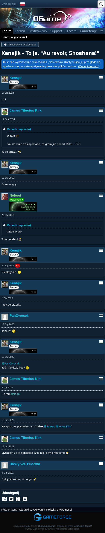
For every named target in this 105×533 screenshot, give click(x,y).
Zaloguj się (9, 3)
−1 (17, 265)
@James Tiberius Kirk (57, 426)
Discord (71, 31)
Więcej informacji (88, 66)
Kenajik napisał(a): (19, 129)
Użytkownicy (37, 31)
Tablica (20, 31)
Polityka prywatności (59, 509)
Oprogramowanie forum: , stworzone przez (52, 526)
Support (56, 31)
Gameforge (88, 31)
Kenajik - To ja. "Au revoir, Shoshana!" (50, 53)
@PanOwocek (10, 363)
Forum (6, 31)
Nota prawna (9, 509)
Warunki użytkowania (32, 509)
